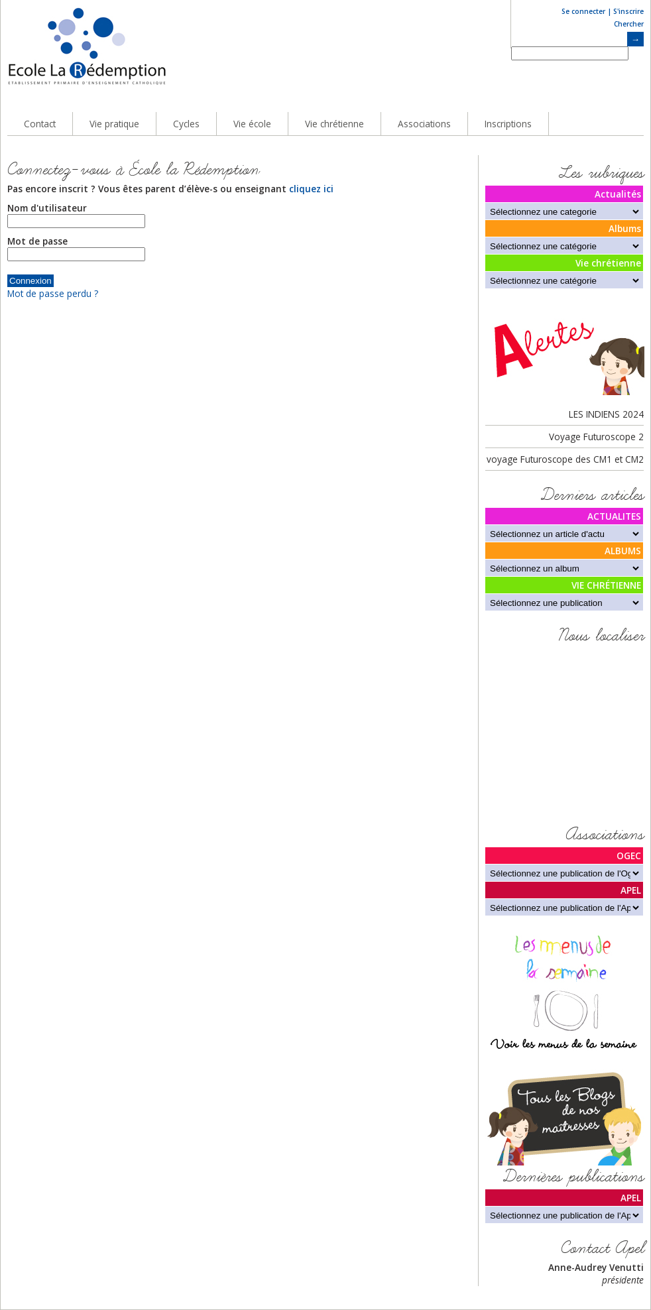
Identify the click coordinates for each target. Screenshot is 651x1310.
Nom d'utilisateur (47, 208)
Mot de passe (37, 241)
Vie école (252, 123)
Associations (424, 123)
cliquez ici (311, 188)
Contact (40, 123)
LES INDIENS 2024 (606, 414)
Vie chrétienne (334, 123)
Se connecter (583, 11)
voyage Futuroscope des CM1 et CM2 (565, 459)
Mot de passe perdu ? (52, 293)
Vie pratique (114, 123)
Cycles (186, 123)
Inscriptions (508, 123)
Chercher (629, 24)
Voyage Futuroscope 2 (596, 436)
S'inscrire (628, 11)
